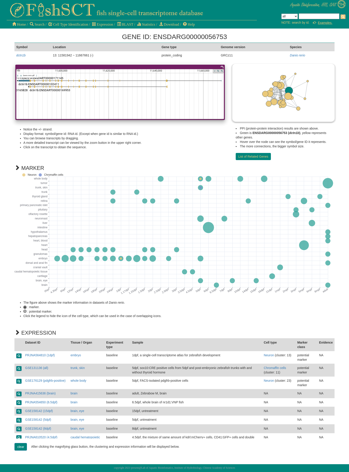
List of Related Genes (253, 156)
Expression (102, 24)
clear (20, 447)
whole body (78, 380)
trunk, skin (78, 368)
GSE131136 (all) (36, 368)
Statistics (146, 24)
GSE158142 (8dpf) (38, 428)
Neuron (269, 355)
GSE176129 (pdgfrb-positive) (45, 380)
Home (19, 24)
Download (169, 24)
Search (37, 24)
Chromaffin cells (275, 368)
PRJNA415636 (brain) (40, 393)
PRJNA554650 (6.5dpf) (41, 402)
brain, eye (77, 411)
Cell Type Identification (68, 24)
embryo (76, 355)
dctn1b (21, 55)
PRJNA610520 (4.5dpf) (41, 437)
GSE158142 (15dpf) (39, 411)
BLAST (125, 24)
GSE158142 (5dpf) (38, 419)
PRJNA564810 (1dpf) (40, 355)
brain (74, 393)
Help (189, 24)
